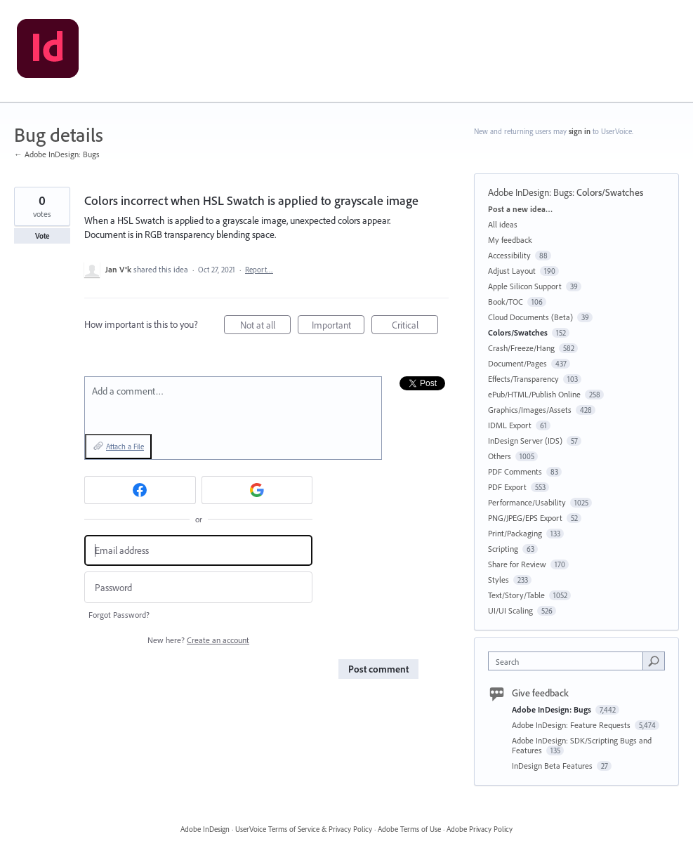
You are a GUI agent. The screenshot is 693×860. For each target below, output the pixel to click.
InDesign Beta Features (553, 765)
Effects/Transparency (523, 378)
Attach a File (125, 446)
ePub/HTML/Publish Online (534, 394)
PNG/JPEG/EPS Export (525, 517)
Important (338, 327)
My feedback (510, 239)
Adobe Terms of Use (409, 829)
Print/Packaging (515, 533)
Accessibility (509, 255)
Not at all (265, 327)
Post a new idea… (520, 209)
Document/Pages (517, 363)
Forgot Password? (119, 614)
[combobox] (568, 661)
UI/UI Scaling (510, 610)
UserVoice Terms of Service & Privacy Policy (303, 829)
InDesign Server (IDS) (525, 440)
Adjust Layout (512, 270)
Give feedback (540, 693)
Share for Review (517, 564)
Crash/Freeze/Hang (521, 348)
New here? (198, 640)
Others (499, 456)
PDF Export (507, 487)
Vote (42, 236)
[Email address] (198, 551)
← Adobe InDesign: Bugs (57, 154)
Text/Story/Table (516, 595)
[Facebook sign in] (140, 490)
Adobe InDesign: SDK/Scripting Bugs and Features (582, 745)
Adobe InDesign (205, 829)
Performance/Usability (527, 502)
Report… (259, 269)
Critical (415, 327)
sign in (579, 131)
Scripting (503, 548)
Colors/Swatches (609, 192)
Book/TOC (505, 301)
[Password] (198, 587)
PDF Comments (515, 471)
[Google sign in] (257, 490)
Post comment (378, 669)
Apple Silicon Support (525, 286)
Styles (498, 579)
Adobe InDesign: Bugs (530, 192)
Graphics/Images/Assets (530, 409)
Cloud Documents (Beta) (530, 317)
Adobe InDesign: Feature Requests (572, 725)
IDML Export (510, 425)
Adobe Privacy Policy (480, 829)
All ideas (502, 224)
